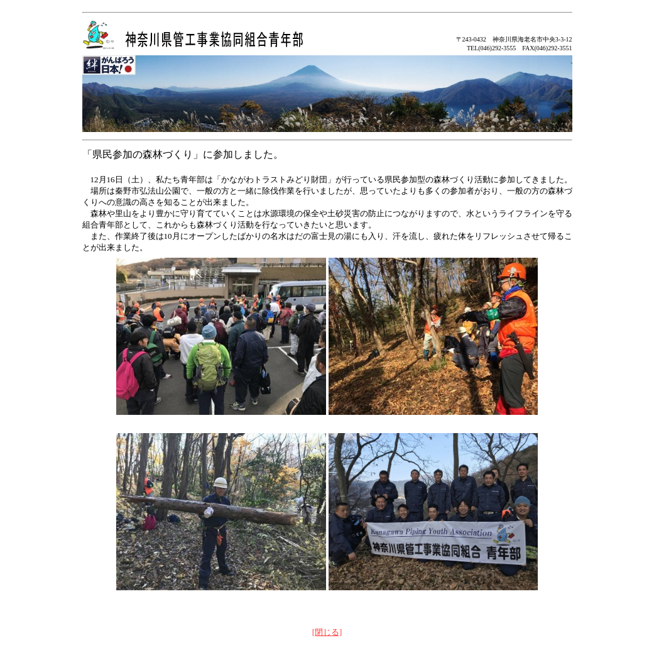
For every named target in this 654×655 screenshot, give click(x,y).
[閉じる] (327, 632)
